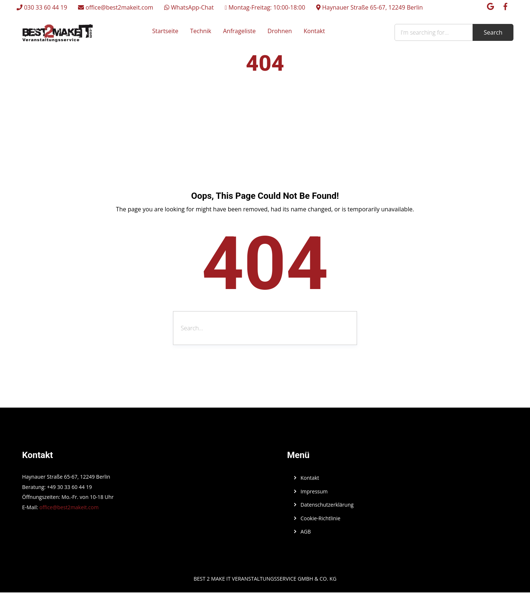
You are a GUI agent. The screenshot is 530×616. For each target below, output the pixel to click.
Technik (200, 31)
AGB (305, 531)
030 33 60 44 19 (42, 7)
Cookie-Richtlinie (320, 518)
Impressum (314, 491)
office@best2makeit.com (115, 7)
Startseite (165, 31)
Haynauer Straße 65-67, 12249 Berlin (369, 7)
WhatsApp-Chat (188, 7)
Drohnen (280, 31)
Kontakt (314, 31)
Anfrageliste (239, 31)
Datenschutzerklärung (326, 504)
